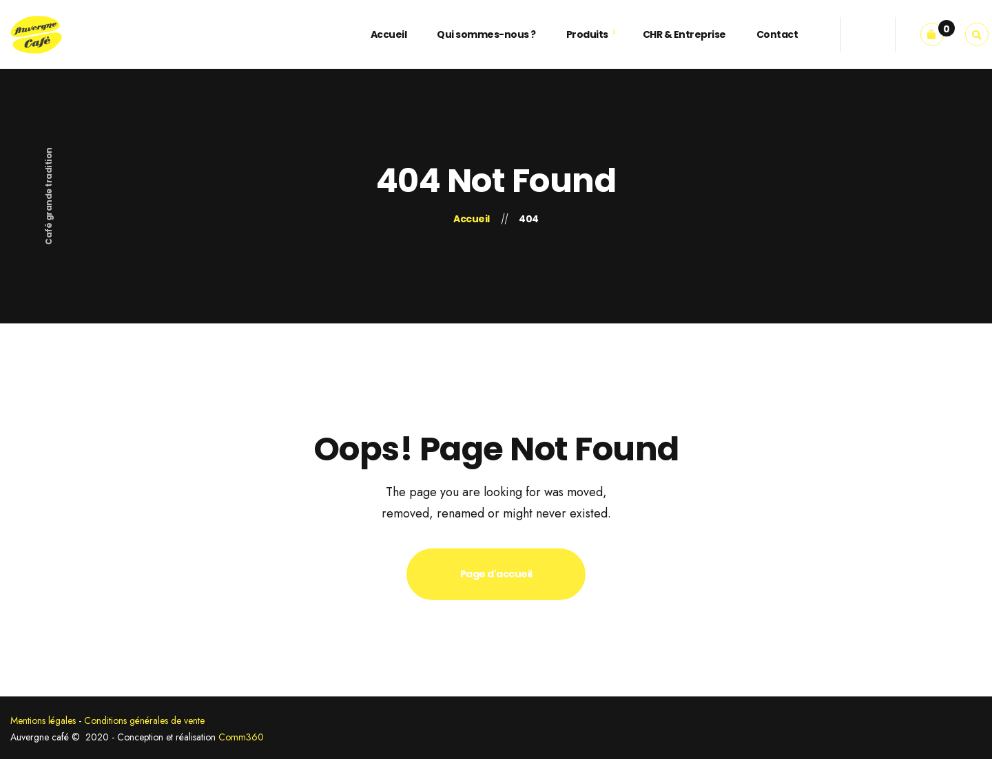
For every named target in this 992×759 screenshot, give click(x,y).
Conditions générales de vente (144, 720)
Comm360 (241, 737)
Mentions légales (43, 720)
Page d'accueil (496, 574)
